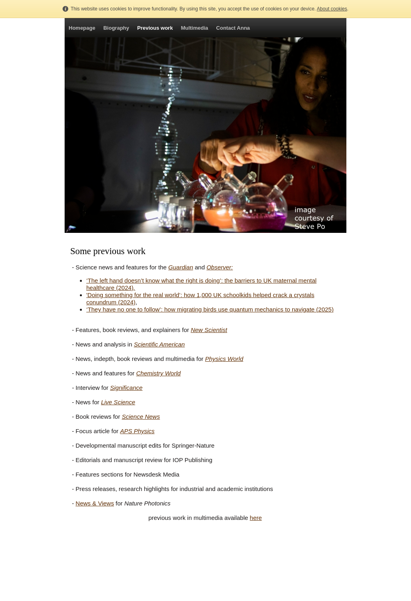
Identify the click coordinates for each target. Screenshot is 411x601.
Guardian (180, 267)
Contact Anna (233, 28)
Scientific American (159, 344)
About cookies (332, 9)
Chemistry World (158, 373)
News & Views (94, 503)
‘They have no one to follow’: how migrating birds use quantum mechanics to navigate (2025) (210, 309)
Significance (126, 387)
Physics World (224, 358)
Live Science (118, 402)
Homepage (82, 28)
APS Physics (137, 431)
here (256, 517)
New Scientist (209, 329)
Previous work (155, 28)
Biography (116, 28)
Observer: (219, 267)
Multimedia (194, 28)
